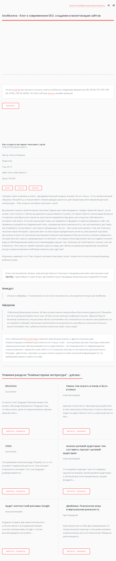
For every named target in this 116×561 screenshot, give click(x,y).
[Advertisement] (41, 49)
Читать (21, 188)
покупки (16, 89)
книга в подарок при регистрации (87, 5)
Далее (7, 188)
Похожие (35, 188)
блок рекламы (30, 338)
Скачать (10, 106)
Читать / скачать (15, 431)
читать (51, 93)
